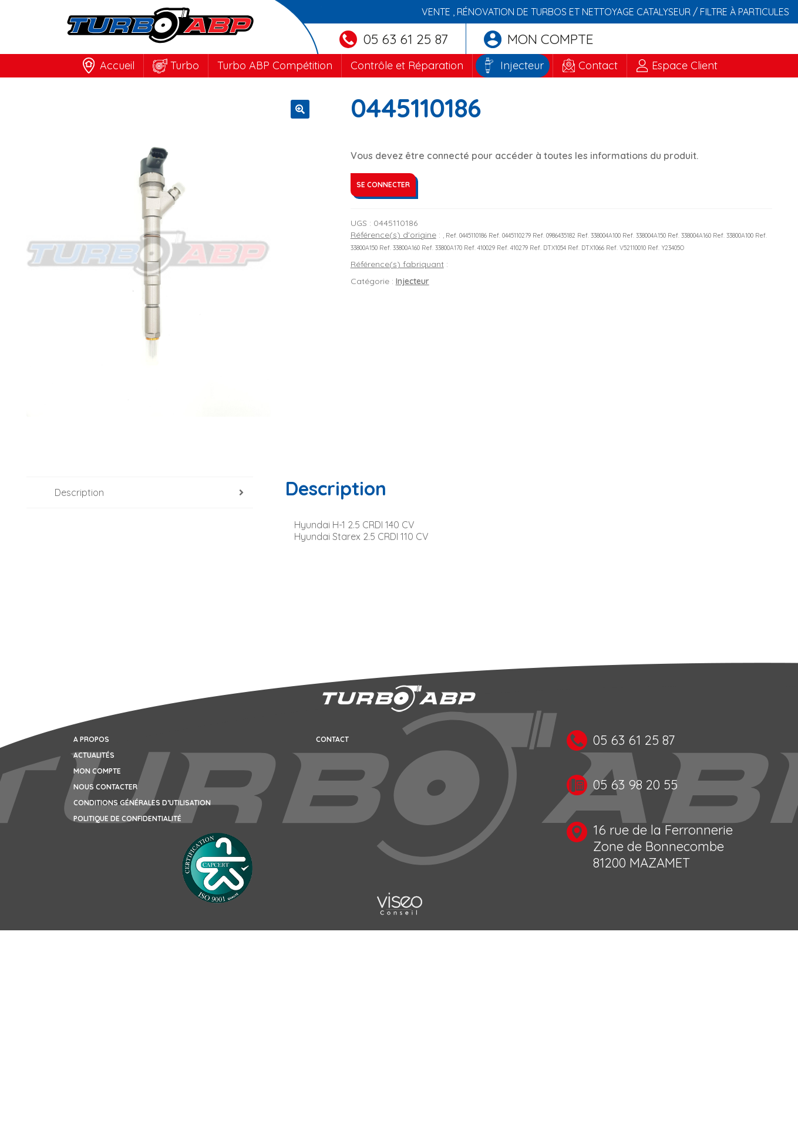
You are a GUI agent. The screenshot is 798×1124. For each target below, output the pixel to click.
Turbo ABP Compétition (274, 65)
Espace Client (685, 65)
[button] (300, 109)
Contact (598, 65)
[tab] (140, 492)
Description (79, 492)
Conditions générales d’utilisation (142, 802)
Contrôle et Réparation (407, 65)
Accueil (117, 65)
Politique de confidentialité (127, 818)
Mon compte (539, 39)
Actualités (94, 755)
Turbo (184, 65)
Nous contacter (105, 786)
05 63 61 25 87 (393, 39)
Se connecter (383, 184)
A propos (91, 739)
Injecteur (522, 65)
